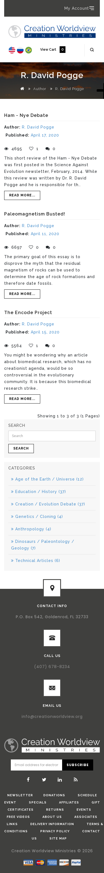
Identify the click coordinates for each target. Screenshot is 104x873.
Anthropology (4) (31, 529)
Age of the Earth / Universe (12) (47, 479)
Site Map (58, 838)
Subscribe (77, 764)
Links (12, 824)
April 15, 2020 (45, 332)
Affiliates (69, 802)
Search (21, 448)
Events (84, 810)
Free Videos (18, 817)
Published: (17, 135)
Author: (12, 127)
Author (39, 89)
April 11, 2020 (45, 234)
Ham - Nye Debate (26, 115)
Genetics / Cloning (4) (37, 516)
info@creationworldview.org (52, 716)
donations (54, 795)
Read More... (22, 195)
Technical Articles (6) (35, 560)
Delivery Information (52, 824)
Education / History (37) (38, 491)
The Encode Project (28, 312)
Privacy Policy (55, 831)
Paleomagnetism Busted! (34, 214)
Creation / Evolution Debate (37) (48, 504)
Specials (38, 802)
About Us (52, 817)
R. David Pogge (69, 89)
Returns (55, 810)
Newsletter (20, 795)
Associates (85, 817)
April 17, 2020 (45, 135)
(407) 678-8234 (52, 666)
